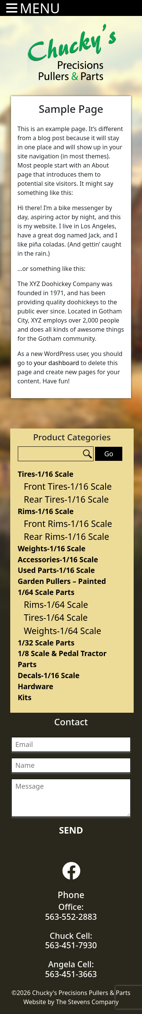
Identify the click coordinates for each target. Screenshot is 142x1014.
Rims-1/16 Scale (46, 511)
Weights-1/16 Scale (52, 548)
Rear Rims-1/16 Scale (66, 536)
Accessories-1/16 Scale (58, 559)
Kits (24, 697)
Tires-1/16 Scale (45, 474)
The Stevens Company (87, 1002)
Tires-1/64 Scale (56, 617)
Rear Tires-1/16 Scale (66, 499)
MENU (40, 8)
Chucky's (72, 52)
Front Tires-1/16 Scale (68, 486)
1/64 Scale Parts (46, 592)
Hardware (35, 686)
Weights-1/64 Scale (62, 631)
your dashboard (56, 363)
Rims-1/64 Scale (56, 604)
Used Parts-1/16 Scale (56, 570)
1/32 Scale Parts (46, 643)
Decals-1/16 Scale (49, 675)
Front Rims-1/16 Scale (68, 523)
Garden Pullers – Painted (62, 581)
